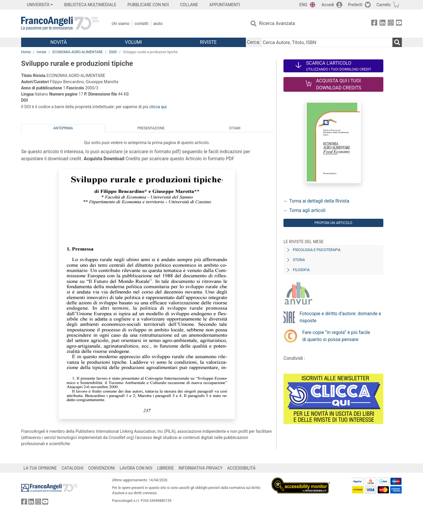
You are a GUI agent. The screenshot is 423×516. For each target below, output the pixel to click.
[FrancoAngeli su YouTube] (399, 24)
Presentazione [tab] (150, 128)
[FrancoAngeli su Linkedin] (382, 24)
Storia (299, 260)
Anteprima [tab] (63, 128)
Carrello (384, 4)
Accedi (327, 4)
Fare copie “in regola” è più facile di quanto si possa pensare (336, 336)
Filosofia (301, 270)
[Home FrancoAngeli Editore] (60, 23)
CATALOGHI (72, 468)
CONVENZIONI (101, 468)
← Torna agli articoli (304, 210)
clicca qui (158, 106)
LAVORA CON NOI (136, 468)
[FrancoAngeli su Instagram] (391, 24)
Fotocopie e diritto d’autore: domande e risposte (340, 317)
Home (26, 52)
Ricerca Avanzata (277, 23)
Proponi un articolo (333, 223)
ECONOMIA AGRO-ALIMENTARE (77, 52)
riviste (41, 52)
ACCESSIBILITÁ (241, 468)
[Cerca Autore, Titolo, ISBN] (326, 42)
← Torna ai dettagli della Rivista (316, 201)
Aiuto (157, 23)
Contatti (141, 23)
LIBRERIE (165, 468)
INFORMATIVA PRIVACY (201, 468)
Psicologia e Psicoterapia (316, 250)
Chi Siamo (120, 23)
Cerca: (253, 42)
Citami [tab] (234, 128)
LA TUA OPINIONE (40, 468)
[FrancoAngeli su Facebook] (374, 24)
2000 (113, 52)
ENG (303, 4)
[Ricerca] (397, 42)
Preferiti (355, 4)
